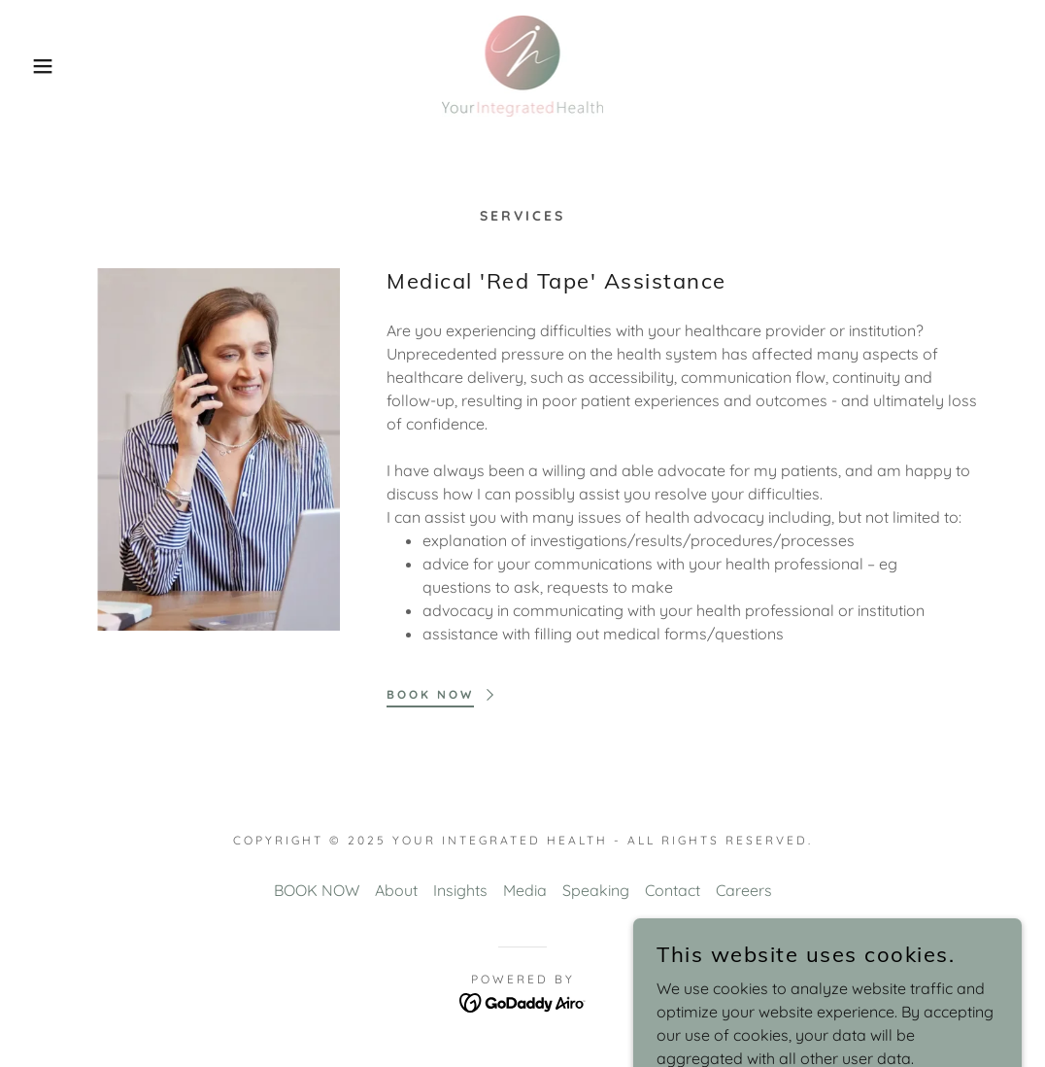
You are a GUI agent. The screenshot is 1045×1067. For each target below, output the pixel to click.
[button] (52, 66)
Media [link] (525, 890)
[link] (522, 64)
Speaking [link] (595, 890)
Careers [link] (744, 890)
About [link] (396, 890)
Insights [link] (460, 890)
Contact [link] (672, 890)
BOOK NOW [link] (316, 890)
